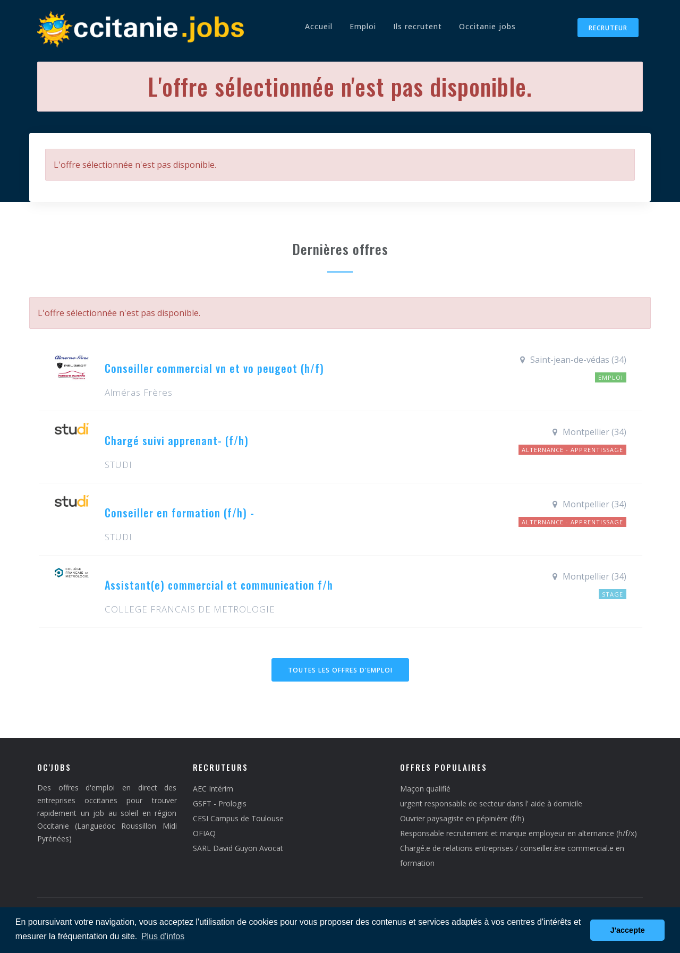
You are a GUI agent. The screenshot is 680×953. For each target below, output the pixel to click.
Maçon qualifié (425, 789)
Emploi (363, 26)
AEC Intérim (213, 789)
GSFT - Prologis (219, 803)
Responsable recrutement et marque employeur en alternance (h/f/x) (518, 833)
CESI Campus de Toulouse (238, 818)
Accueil (319, 26)
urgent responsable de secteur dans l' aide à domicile (491, 803)
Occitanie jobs (487, 26)
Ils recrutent (417, 26)
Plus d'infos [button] (162, 936)
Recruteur (608, 27)
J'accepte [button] (627, 930)
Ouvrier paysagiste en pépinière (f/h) (462, 818)
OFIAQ (204, 833)
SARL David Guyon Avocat (238, 848)
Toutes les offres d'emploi (340, 670)
